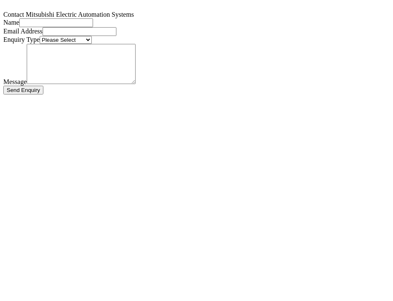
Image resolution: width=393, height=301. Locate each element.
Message (15, 89)
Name (11, 22)
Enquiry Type (21, 39)
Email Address (23, 31)
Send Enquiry (23, 97)
